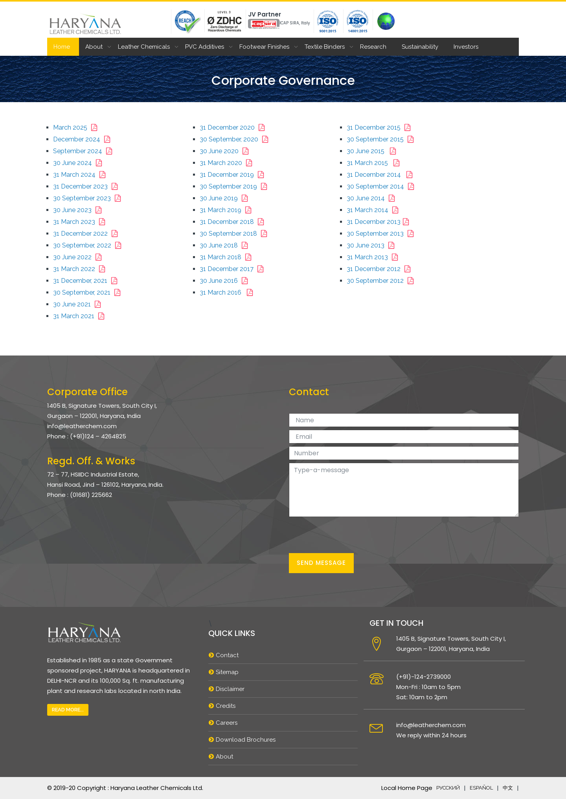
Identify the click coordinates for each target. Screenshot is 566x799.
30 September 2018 (235, 233)
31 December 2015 (380, 127)
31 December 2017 (233, 269)
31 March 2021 (80, 316)
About (94, 46)
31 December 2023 (87, 186)
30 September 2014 (382, 186)
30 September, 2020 (236, 139)
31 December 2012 (380, 269)
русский (448, 788)
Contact (227, 655)
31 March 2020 (227, 163)
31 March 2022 (80, 269)
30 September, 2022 (89, 245)
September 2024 (84, 151)
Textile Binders (325, 46)
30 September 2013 (382, 233)
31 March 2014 (374, 210)
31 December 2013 (379, 221)
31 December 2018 (233, 221)
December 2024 (83, 139)
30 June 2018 (225, 245)
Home (61, 46)
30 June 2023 (79, 210)
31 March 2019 (227, 210)
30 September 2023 (88, 198)
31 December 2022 (87, 233)
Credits (225, 705)
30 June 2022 (79, 257)
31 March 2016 (228, 292)
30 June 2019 (225, 198)
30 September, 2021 (88, 292)
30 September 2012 (382, 280)
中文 (508, 788)
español (481, 788)
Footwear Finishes (264, 46)
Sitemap (227, 672)
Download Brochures (246, 739)
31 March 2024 (81, 174)
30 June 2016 (225, 280)
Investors (466, 46)
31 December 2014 (381, 174)
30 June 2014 (372, 198)
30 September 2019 (235, 186)
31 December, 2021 (87, 280)
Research (373, 46)
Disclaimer (230, 689)
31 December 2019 (233, 174)
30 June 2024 (79, 163)
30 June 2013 (372, 245)
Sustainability (420, 46)
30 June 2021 (78, 304)
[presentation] (348, 535)
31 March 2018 (227, 257)
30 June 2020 (226, 151)
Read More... (68, 710)
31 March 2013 (374, 257)
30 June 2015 (373, 151)
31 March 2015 (375, 163)
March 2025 (77, 127)
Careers (226, 722)
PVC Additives (204, 46)
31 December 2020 (234, 127)
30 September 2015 (382, 139)
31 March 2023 (80, 221)
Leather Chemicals (144, 46)
